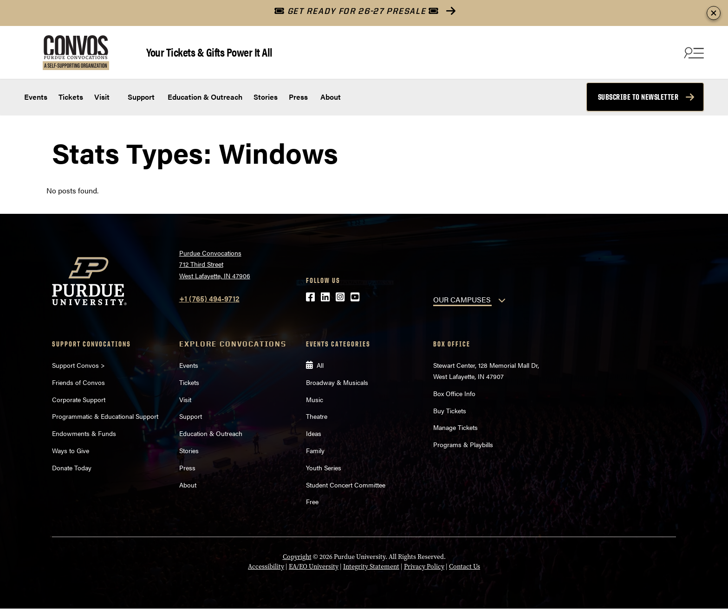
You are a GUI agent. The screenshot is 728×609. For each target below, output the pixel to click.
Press (298, 96)
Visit (102, 96)
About (330, 96)
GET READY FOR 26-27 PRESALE (356, 11)
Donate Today (71, 467)
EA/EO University (313, 566)
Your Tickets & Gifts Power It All (209, 52)
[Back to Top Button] (682, 602)
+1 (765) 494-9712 (209, 298)
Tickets (70, 96)
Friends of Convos (78, 382)
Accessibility (266, 566)
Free (312, 501)
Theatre (316, 416)
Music (314, 399)
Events (35, 96)
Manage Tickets (455, 427)
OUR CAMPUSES (462, 299)
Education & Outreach (204, 96)
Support (140, 96)
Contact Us (464, 566)
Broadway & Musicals (337, 382)
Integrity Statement (371, 566)
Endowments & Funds (84, 433)
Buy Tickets (449, 410)
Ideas (313, 433)
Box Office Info (454, 393)
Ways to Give (70, 450)
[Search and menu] (693, 52)
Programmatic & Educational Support (105, 416)
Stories (266, 96)
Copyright (297, 556)
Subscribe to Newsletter (638, 97)
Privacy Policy (424, 566)
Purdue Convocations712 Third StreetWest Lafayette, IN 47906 (214, 264)
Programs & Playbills (463, 444)
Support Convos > (78, 365)
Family (315, 450)
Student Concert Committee (345, 484)
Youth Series (323, 467)
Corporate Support (78, 399)
